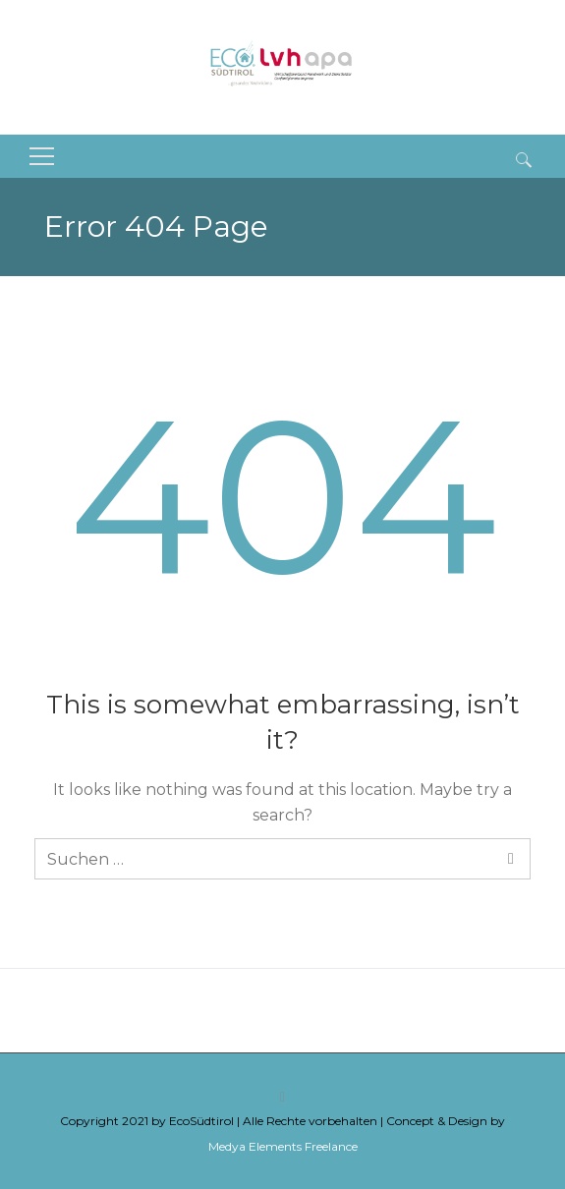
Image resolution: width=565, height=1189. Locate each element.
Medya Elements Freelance (283, 1146)
